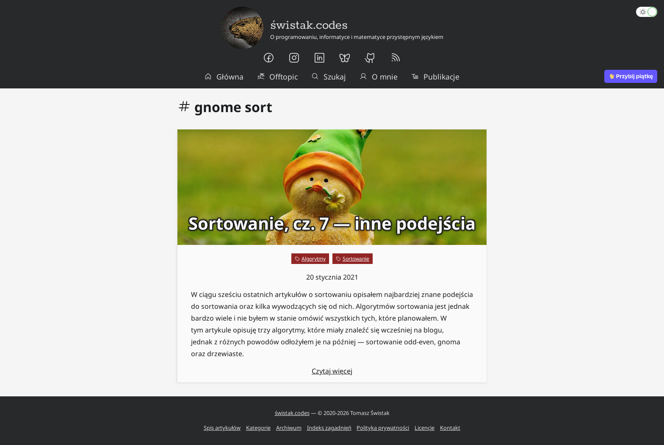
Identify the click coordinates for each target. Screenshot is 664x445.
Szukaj (328, 76)
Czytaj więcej (332, 371)
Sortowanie (356, 258)
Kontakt (450, 427)
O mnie (379, 76)
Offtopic (277, 76)
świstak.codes (292, 413)
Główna (224, 76)
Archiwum (289, 427)
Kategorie (258, 427)
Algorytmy (314, 258)
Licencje (424, 427)
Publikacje (435, 76)
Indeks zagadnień (329, 427)
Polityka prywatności (383, 427)
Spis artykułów (222, 427)
